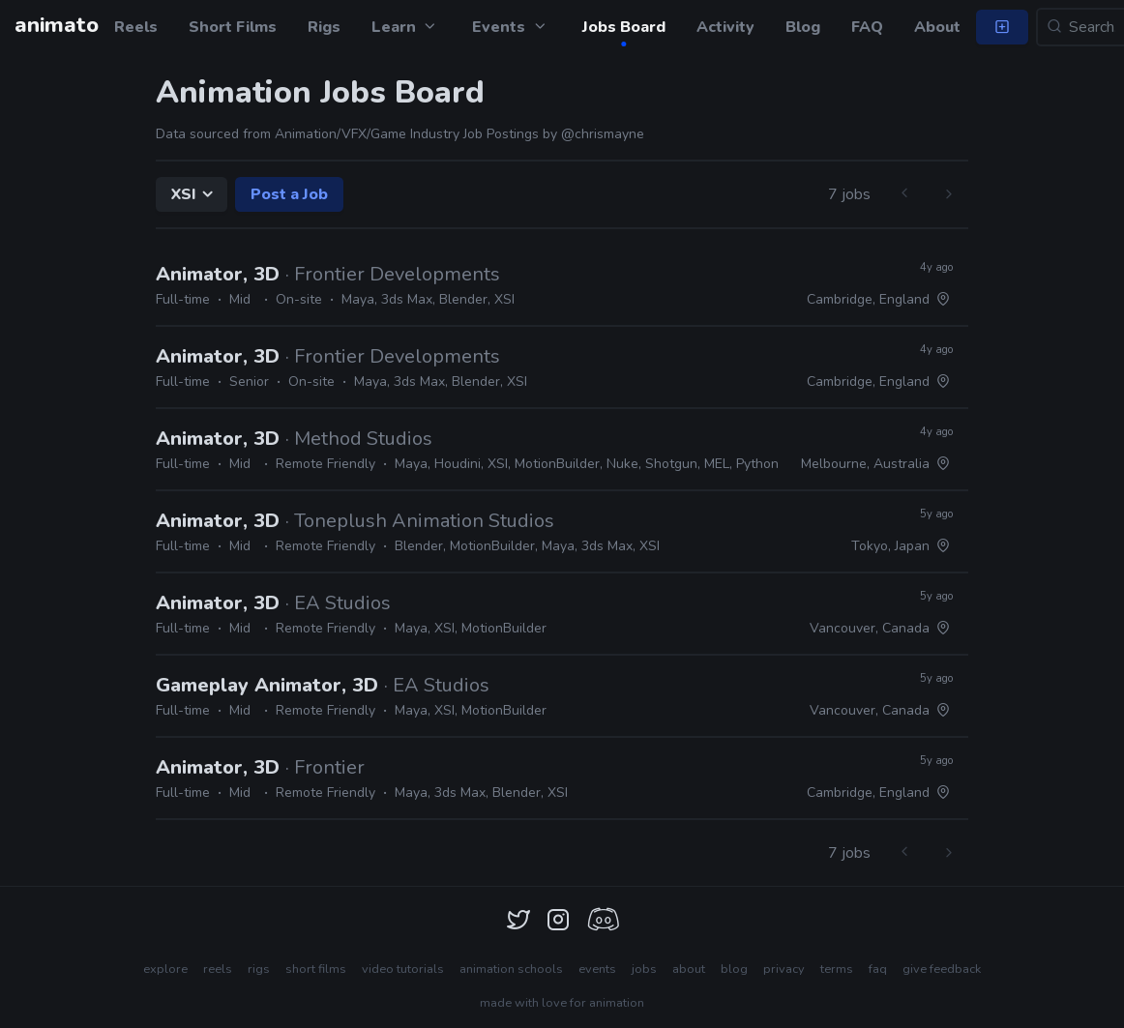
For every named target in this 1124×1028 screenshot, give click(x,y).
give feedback (941, 969)
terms (836, 969)
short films (315, 969)
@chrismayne (602, 134)
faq (878, 969)
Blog (802, 27)
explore (165, 969)
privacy (784, 969)
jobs (644, 969)
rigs (259, 969)
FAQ (867, 27)
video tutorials (403, 969)
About (937, 27)
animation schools (511, 969)
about (688, 969)
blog (734, 969)
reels (217, 969)
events (597, 969)
